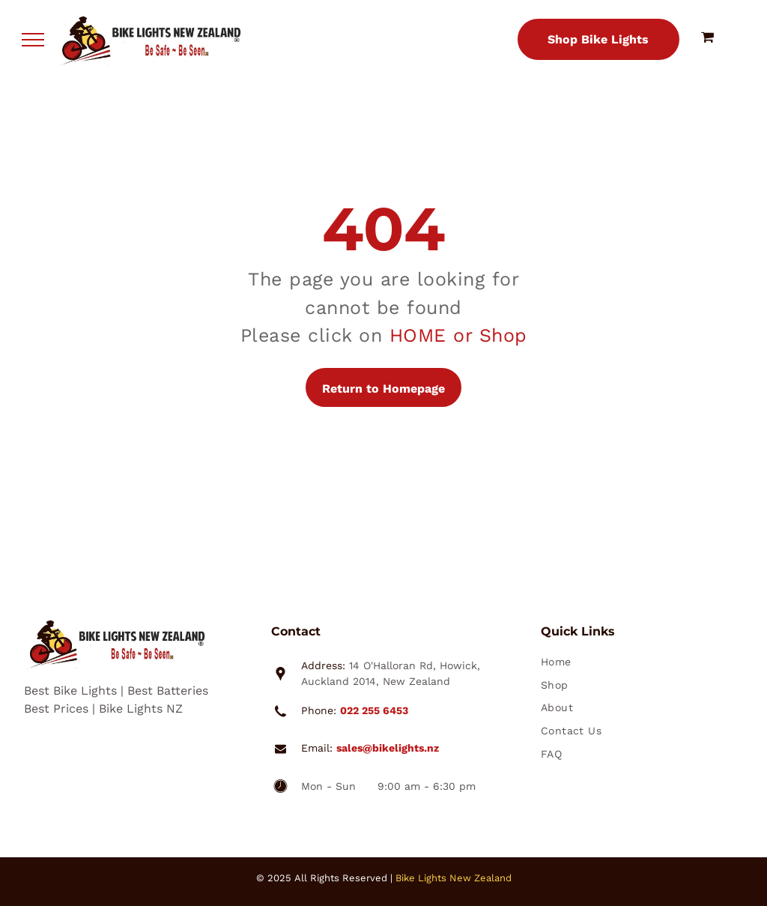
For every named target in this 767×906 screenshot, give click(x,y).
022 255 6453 (374, 710)
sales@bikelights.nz (387, 748)
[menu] (32, 39)
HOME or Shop (458, 335)
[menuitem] (632, 664)
